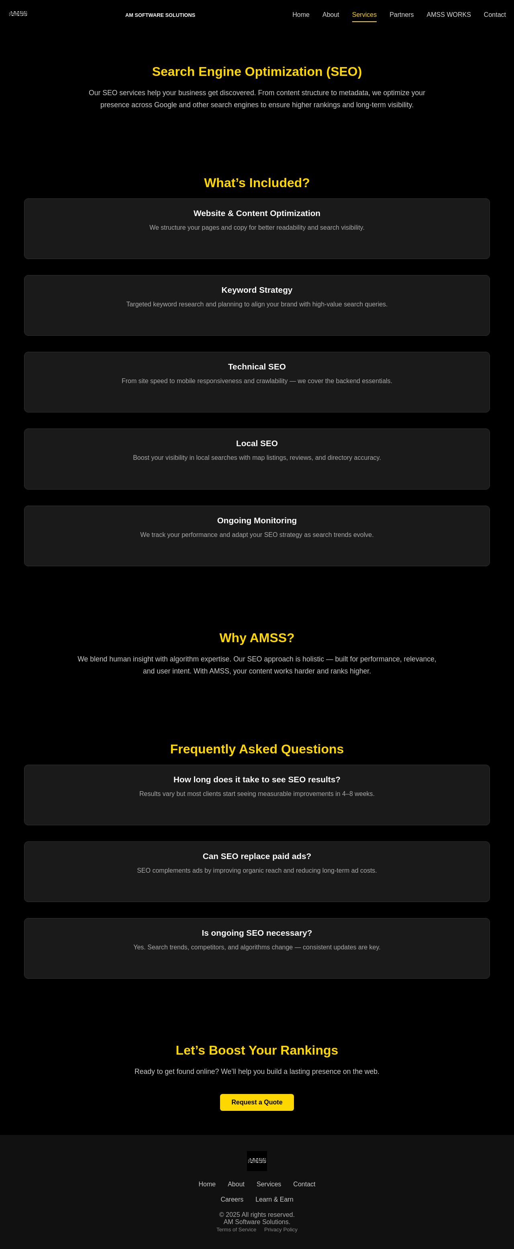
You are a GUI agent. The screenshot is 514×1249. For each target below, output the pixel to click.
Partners (402, 14)
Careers (231, 1199)
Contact (495, 14)
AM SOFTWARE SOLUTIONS (160, 15)
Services (364, 14)
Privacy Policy (281, 1230)
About (330, 14)
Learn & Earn (274, 1199)
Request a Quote (256, 1102)
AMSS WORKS (449, 14)
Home (301, 14)
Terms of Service (236, 1230)
